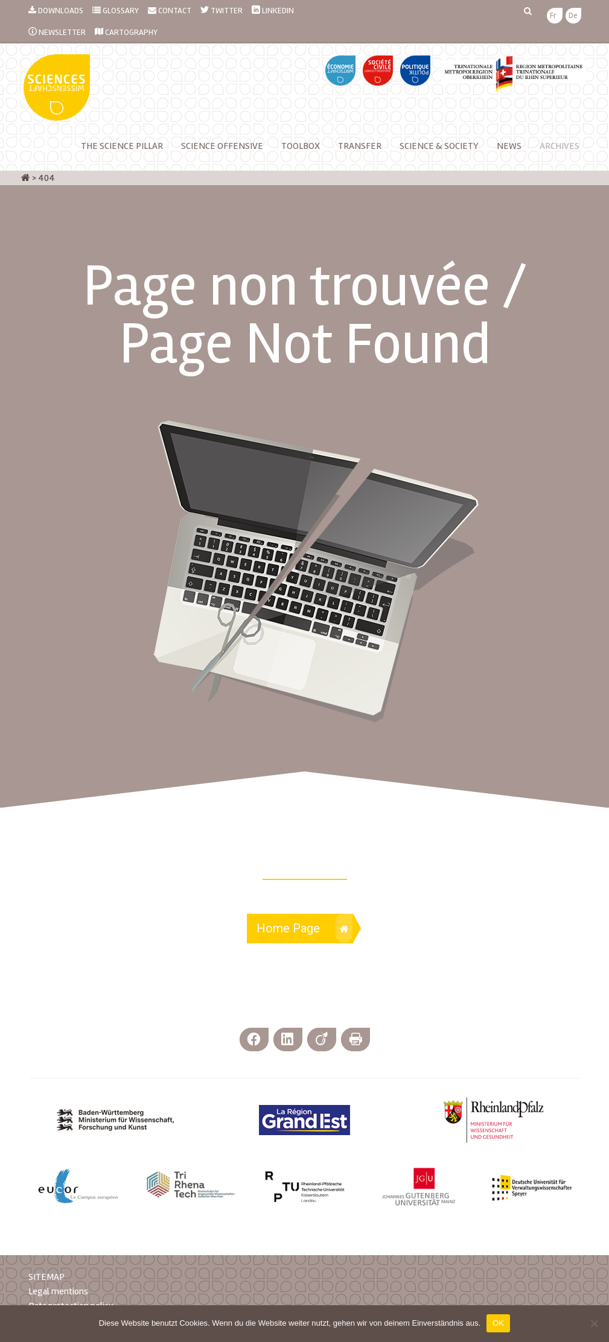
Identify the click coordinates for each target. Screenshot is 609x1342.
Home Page (304, 928)
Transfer (359, 146)
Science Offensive (222, 146)
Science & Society (439, 146)
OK (498, 1323)
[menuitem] (553, 16)
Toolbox (300, 146)
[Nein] (594, 1323)
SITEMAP (46, 1277)
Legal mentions (58, 1291)
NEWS (509, 146)
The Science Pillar (122, 146)
